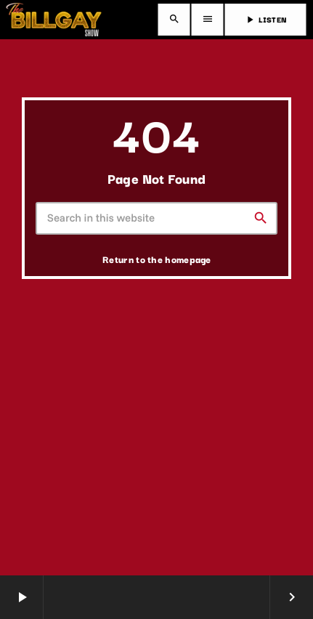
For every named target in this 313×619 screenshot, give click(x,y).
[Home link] (54, 19)
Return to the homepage (156, 258)
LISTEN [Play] (265, 19)
